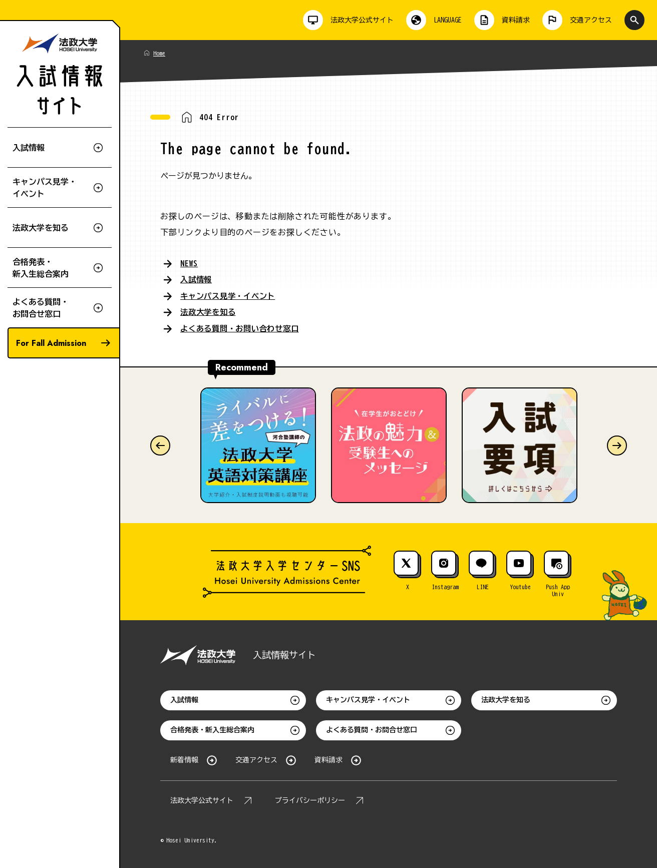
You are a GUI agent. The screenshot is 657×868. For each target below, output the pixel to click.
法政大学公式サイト (201, 799)
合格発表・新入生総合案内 (212, 728)
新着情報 (184, 758)
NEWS (189, 263)
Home (159, 53)
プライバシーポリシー (310, 799)
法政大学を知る (209, 311)
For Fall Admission (51, 343)
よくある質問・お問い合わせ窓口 (243, 327)
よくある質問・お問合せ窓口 (371, 728)
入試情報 (197, 279)
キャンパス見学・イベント (230, 295)
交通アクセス (256, 758)
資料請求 (328, 758)
